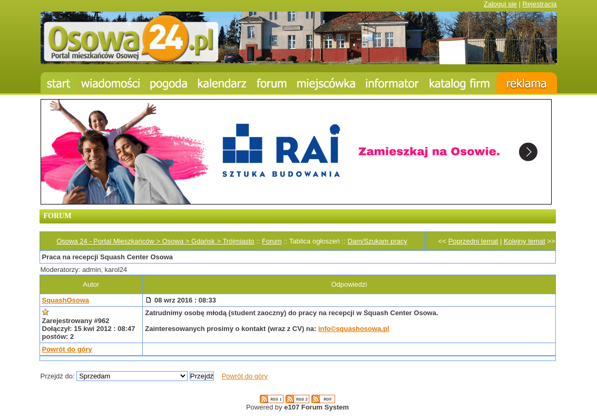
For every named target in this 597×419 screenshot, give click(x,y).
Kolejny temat (524, 241)
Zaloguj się (500, 4)
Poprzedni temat (473, 241)
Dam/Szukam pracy (377, 241)
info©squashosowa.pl (353, 329)
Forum (272, 241)
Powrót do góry (67, 349)
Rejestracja (539, 4)
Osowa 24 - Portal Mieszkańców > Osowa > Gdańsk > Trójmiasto (155, 241)
